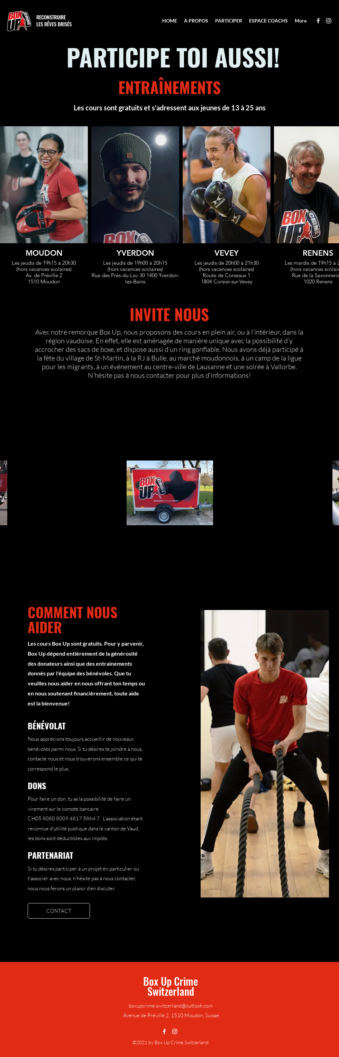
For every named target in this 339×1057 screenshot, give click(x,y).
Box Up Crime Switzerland (170, 986)
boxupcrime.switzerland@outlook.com (171, 1005)
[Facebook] (318, 20)
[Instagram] (328, 20)
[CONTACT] (59, 911)
